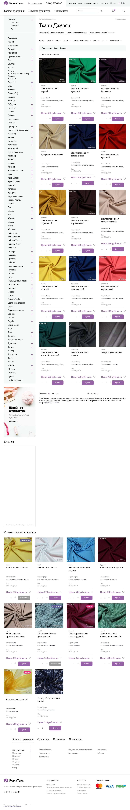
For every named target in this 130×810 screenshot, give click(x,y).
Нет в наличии (24, 598)
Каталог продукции (14, 11)
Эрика (10, 376)
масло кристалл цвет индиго (79, 569)
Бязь (10, 86)
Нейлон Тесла (14, 244)
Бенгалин (12, 78)
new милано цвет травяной (79, 90)
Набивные (101, 753)
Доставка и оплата (91, 3)
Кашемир (12, 156)
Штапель (12, 372)
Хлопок (11, 365)
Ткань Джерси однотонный (77, 33)
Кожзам (11, 167)
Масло (11, 211)
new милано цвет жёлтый (49, 287)
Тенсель (11, 336)
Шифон (11, 369)
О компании (75, 739)
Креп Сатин (13, 178)
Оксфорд (12, 255)
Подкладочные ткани (17, 281)
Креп (10, 174)
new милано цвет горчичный (49, 222)
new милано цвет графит (79, 353)
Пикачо (11, 273)
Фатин (11, 347)
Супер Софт (13, 325)
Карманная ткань (15, 152)
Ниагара (11, 251)
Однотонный (15, 25)
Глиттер (11, 115)
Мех (10, 214)
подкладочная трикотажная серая (15, 635)
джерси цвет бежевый (52, 154)
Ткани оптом (61, 11)
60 (49, 393)
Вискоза (11, 97)
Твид (10, 328)
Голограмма (13, 119)
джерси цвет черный (111, 352)
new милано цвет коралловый (110, 287)
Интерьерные (73, 753)
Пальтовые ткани (15, 266)
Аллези (11, 42)
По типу (47, 19)
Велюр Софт (13, 93)
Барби (10, 67)
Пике (10, 277)
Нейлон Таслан (15, 240)
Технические (44, 757)
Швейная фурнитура (39, 11)
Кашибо (11, 159)
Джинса (11, 122)
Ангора (11, 49)
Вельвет (11, 89)
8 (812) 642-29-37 (52, 402)
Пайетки (12, 262)
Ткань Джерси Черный (98, 33)
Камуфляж (12, 145)
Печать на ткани (82, 793)
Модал (11, 222)
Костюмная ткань (16, 170)
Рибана (11, 292)
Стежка (11, 314)
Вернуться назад (120, 19)
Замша (11, 137)
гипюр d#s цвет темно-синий (49, 699)
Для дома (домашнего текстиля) (80, 750)
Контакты (104, 3)
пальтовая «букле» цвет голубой (47, 635)
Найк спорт (13, 233)
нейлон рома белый (47, 567)
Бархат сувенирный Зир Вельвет (18, 74)
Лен (9, 207)
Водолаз (11, 100)
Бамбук (11, 64)
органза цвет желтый (17, 699)
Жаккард (12, 133)
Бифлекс (12, 82)
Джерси (11, 19)
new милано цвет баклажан (110, 90)
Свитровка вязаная (16, 303)
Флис (10, 358)
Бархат (11, 71)
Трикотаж (12, 343)
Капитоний (13, 148)
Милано (11, 218)
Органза (11, 258)
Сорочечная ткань (16, 310)
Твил (10, 332)
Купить (57, 119)
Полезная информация (54, 790)
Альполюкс (13, 45)
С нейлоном (14, 22)
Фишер (11, 350)
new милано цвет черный (49, 90)
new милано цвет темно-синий (79, 154)
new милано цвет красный (110, 156)
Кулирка (11, 192)
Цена (55, 48)
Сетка (10, 306)
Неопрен (12, 247)
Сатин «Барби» (15, 299)
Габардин (12, 104)
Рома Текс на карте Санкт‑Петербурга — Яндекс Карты (20, 525)
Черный (13, 29)
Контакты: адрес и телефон (55, 793)
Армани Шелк (14, 56)
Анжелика (12, 53)
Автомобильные (45, 750)
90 (53, 393)
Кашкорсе (12, 163)
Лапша (11, 203)
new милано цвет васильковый (79, 287)
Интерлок (12, 141)
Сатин (10, 295)
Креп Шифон (14, 181)
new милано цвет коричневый (79, 222)
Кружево (12, 189)
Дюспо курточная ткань (18, 130)
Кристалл (12, 185)
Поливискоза (14, 284)
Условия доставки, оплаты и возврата (59, 787)
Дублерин (12, 126)
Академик (12, 38)
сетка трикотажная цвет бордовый (78, 635)
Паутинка (12, 270)
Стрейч (11, 321)
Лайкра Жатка (14, 200)
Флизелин (12, 354)
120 (56, 393)
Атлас (10, 60)
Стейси (11, 317)
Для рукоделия (44, 753)
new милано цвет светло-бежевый (110, 220)
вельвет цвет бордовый (111, 567)
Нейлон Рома (14, 236)
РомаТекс (41, 19)
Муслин (11, 229)
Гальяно (11, 108)
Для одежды (101, 750)
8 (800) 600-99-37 (54, 3)
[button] (64, 113)
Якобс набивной (15, 380)
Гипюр (11, 111)
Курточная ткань (15, 196)
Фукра (11, 361)
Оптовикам (59, 739)
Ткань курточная (15, 339)
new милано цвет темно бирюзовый (50, 353)
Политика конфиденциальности (13, 806)
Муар (10, 225)
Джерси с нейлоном (57, 33)
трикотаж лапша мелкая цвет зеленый (110, 635)
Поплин (11, 288)
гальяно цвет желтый (17, 567)
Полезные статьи (75, 3)
